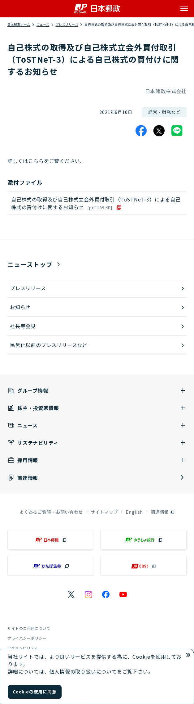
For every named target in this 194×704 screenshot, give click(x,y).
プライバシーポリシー (26, 638)
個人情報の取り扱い (72, 671)
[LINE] (177, 131)
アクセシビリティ (22, 648)
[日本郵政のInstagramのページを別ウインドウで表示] (88, 594)
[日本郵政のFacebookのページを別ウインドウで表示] (106, 594)
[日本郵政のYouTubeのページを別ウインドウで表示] (123, 594)
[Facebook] (141, 131)
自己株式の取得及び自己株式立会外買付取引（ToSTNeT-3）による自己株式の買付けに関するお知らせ (96, 203)
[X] (159, 131)
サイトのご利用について (28, 628)
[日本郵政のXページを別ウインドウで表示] (71, 594)
